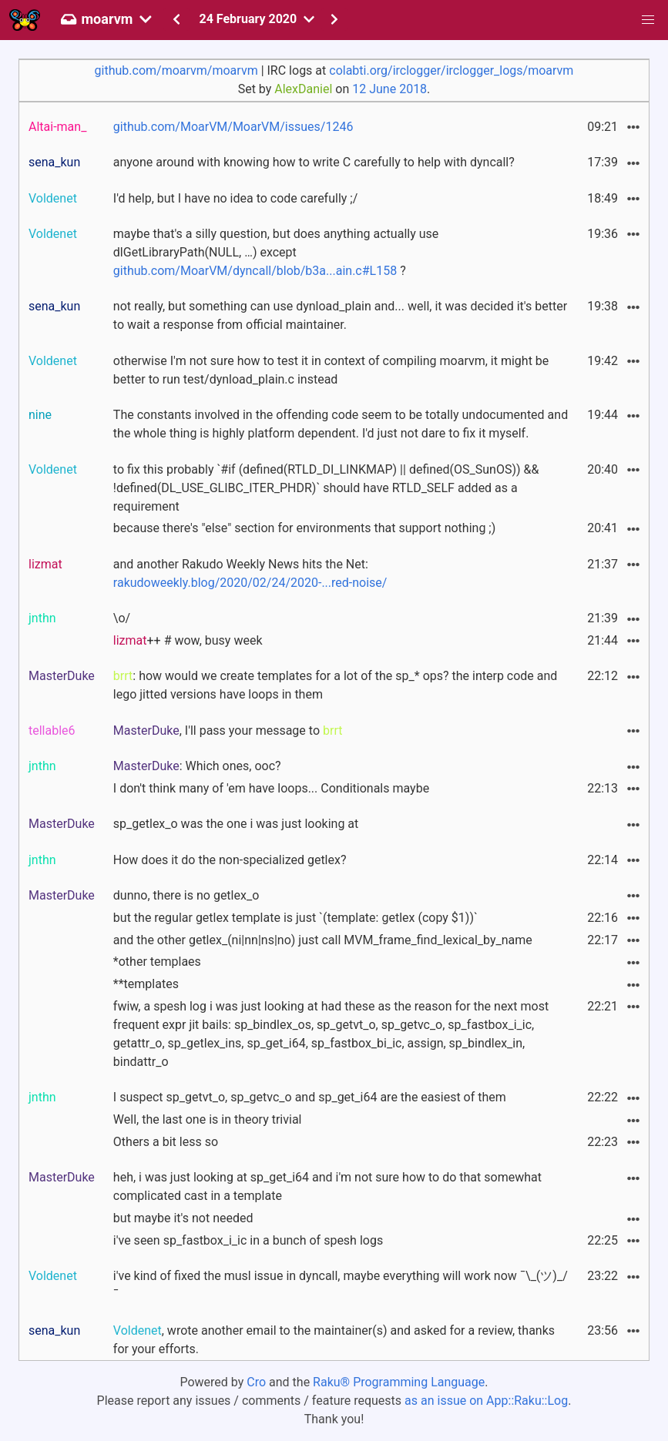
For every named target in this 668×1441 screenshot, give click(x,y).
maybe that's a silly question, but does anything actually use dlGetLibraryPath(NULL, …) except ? (275, 252)
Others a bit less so (165, 1141)
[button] (648, 20)
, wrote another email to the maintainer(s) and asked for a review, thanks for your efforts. (334, 1339)
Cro (256, 1382)
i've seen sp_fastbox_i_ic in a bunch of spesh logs (248, 1240)
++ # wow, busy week (188, 640)
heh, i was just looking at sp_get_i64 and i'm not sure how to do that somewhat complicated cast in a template (327, 1186)
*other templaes (157, 961)
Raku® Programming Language (399, 1382)
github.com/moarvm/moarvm (176, 70)
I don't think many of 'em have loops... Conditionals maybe (271, 788)
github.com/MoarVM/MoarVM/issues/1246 (233, 126)
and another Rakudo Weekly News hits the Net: (250, 573)
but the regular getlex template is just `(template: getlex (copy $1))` (295, 917)
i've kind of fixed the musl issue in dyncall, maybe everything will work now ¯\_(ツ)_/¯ (340, 1285)
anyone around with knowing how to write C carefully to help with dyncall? (314, 162)
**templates (146, 984)
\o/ (121, 618)
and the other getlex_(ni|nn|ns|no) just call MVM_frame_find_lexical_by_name (322, 940)
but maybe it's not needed (183, 1218)
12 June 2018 (389, 89)
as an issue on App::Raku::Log (486, 1400)
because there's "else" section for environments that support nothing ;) (304, 528)
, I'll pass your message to (228, 730)
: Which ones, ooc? (197, 766)
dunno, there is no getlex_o (186, 895)
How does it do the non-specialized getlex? (230, 860)
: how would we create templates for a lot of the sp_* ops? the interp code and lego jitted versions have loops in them (335, 685)
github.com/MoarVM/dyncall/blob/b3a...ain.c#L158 (255, 270)
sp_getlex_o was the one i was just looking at (235, 823)
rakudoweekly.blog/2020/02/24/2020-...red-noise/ (250, 582)
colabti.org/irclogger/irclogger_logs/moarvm (451, 70)
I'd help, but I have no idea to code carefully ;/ (235, 198)
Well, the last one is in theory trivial (207, 1119)
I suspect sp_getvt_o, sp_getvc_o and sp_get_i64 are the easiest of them (309, 1097)
